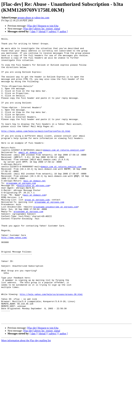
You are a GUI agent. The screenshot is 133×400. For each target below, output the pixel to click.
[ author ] (63, 31)
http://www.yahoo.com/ (14, 277)
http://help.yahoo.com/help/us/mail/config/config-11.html (35, 150)
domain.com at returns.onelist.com (63, 172)
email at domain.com (30, 175)
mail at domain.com (34, 226)
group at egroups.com (37, 232)
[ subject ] (53, 31)
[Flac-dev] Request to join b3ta (42, 25)
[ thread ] (42, 31)
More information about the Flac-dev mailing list (26, 397)
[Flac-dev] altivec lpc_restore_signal (41, 28)
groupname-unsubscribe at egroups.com (55, 240)
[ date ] (33, 31)
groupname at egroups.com (21, 212)
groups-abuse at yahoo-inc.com (33, 17)
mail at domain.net (34, 209)
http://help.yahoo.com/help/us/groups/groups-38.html (51, 345)
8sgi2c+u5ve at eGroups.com (33, 215)
